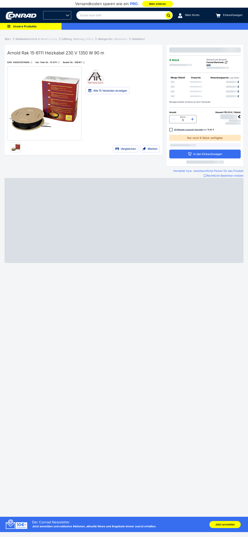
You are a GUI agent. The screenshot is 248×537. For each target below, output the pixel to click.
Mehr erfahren (157, 3)
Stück (183, 117)
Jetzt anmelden (225, 524)
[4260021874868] (23, 62)
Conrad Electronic (217, 62)
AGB (208, 65)
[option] (205, 82)
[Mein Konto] (189, 15)
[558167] (80, 62)
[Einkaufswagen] (229, 15)
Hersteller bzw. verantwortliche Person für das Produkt (208, 171)
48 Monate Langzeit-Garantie (188, 129)
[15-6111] (55, 62)
